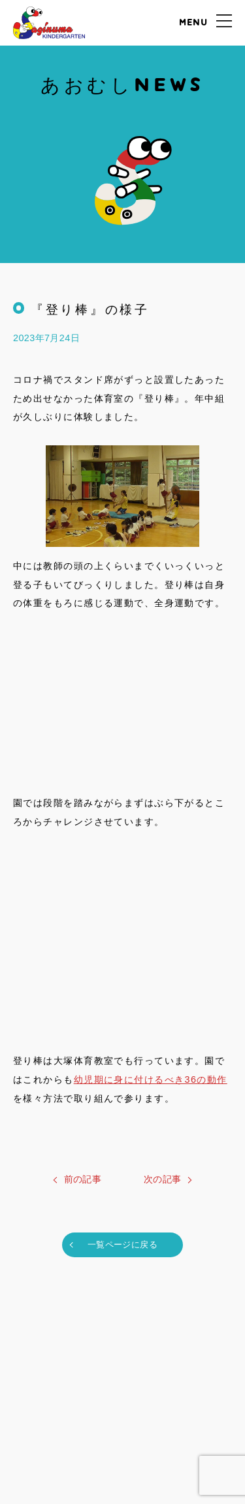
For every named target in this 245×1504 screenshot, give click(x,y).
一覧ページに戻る (122, 1244)
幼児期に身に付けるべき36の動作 (150, 1079)
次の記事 (163, 1179)
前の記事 (83, 1179)
